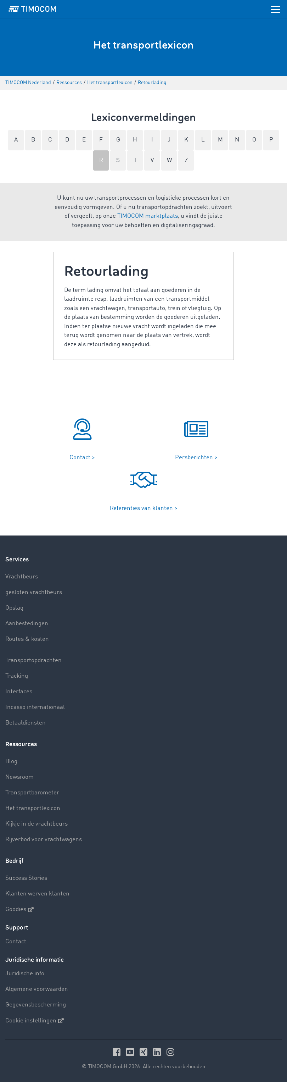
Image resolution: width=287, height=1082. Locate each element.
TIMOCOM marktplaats (147, 216)
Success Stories (26, 878)
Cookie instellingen (34, 1020)
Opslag (14, 608)
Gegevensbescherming (35, 1005)
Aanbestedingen (26, 624)
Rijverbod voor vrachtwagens (43, 840)
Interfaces (18, 692)
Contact (15, 942)
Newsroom (19, 777)
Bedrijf (14, 861)
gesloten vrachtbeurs (33, 592)
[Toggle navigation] (275, 8)
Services (17, 559)
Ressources (21, 744)
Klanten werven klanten (37, 894)
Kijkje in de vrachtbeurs (36, 824)
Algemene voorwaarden (36, 989)
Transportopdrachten (33, 660)
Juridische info (24, 974)
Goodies (19, 909)
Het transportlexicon (32, 808)
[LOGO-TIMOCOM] (32, 8)
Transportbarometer (32, 793)
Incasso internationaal (35, 707)
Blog (11, 762)
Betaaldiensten (25, 723)
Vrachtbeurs (21, 577)
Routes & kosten (27, 639)
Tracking (16, 676)
